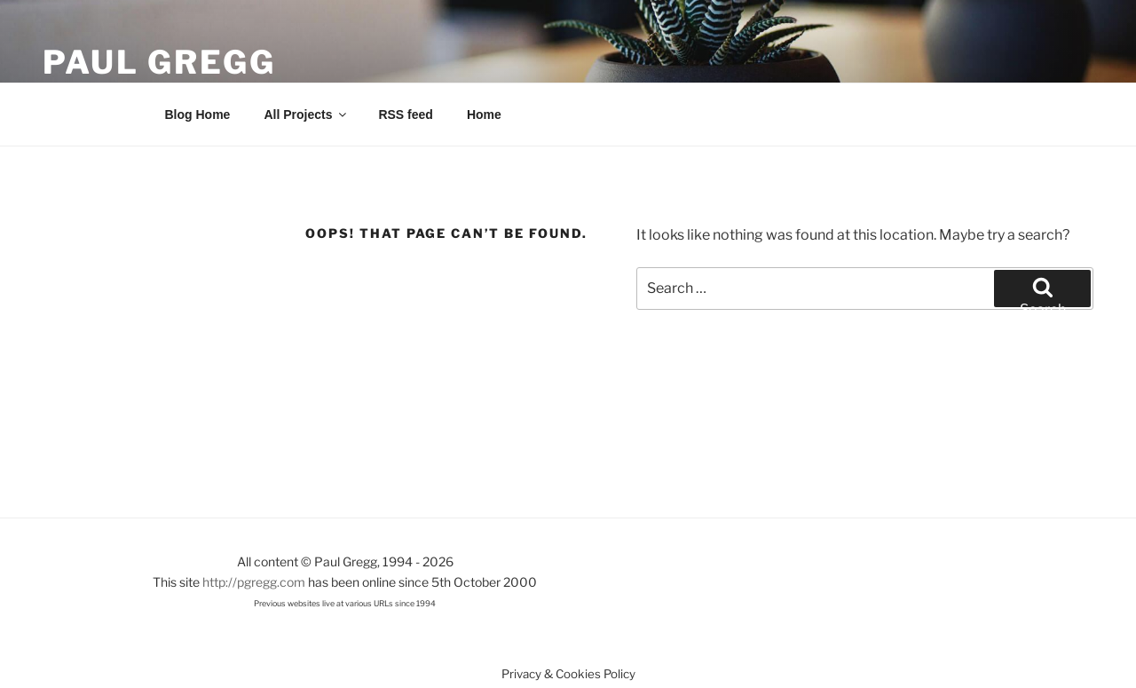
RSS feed (405, 114)
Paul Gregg (159, 62)
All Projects (306, 114)
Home (484, 114)
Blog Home (198, 114)
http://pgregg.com (253, 581)
